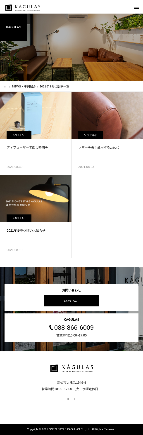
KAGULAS (19, 135)
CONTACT (71, 301)
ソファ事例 (91, 135)
